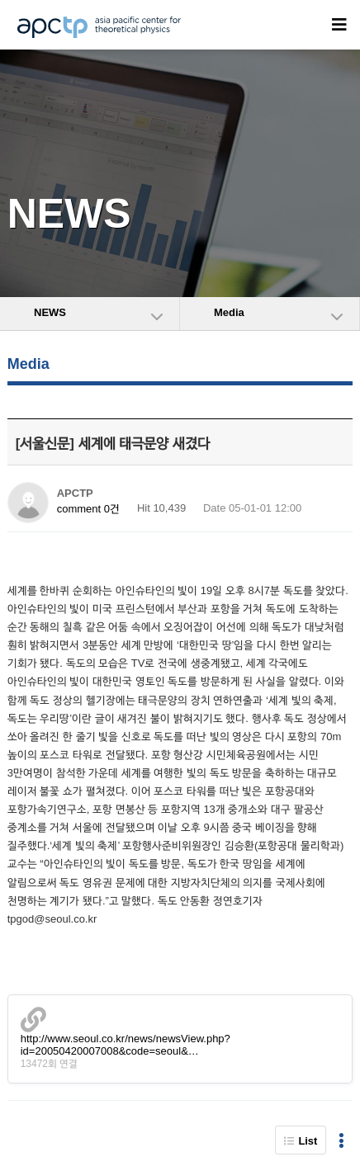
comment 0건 (88, 509)
